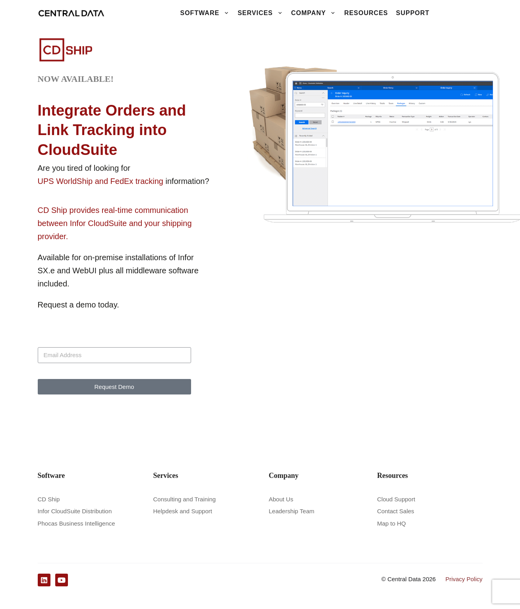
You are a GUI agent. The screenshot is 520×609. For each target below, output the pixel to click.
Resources (366, 13)
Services (260, 13)
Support (412, 13)
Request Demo (114, 386)
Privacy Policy (463, 578)
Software (205, 13)
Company (313, 13)
